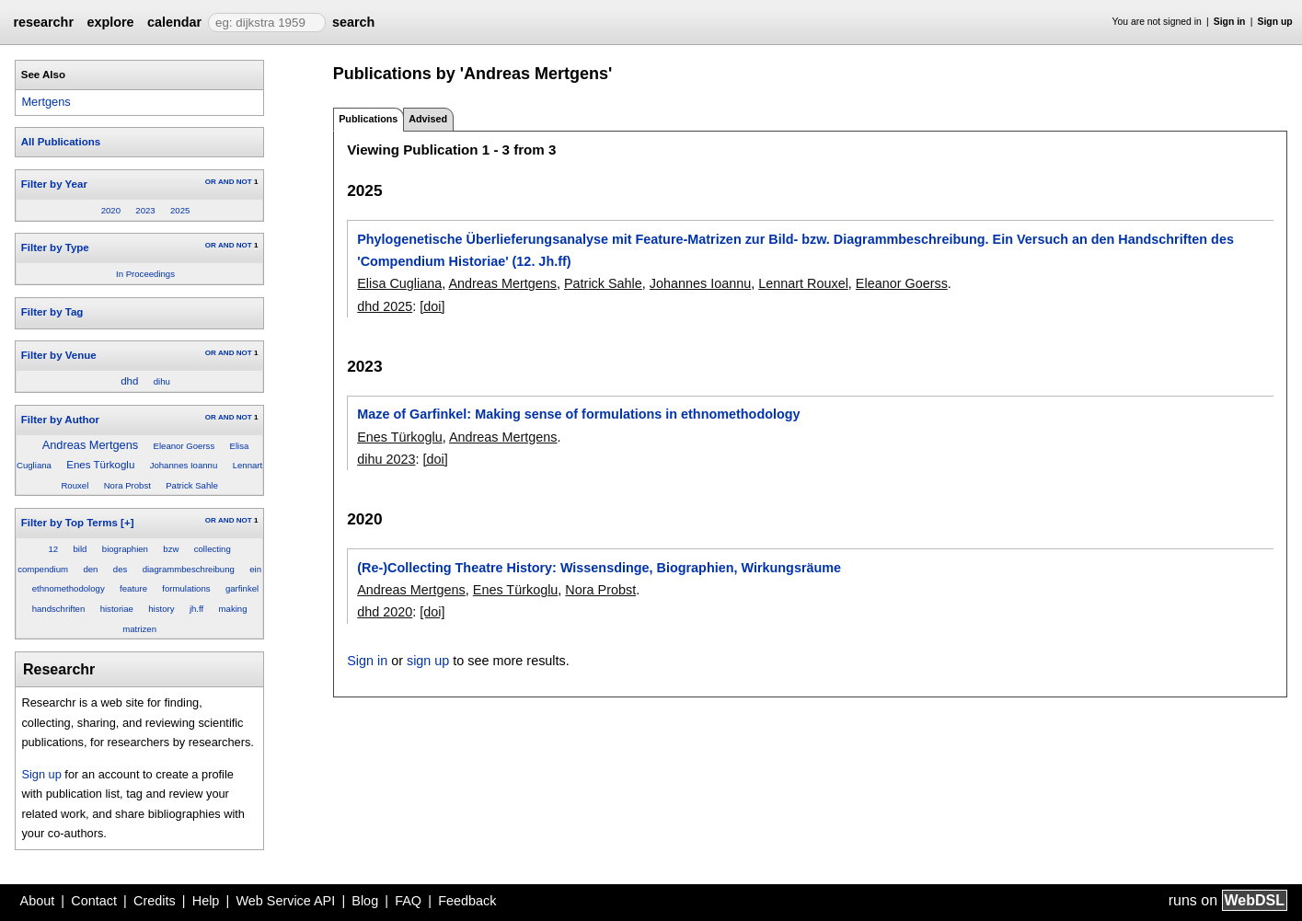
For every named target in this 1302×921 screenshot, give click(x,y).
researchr (43, 22)
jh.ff (196, 609)
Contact (94, 900)
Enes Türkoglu (100, 464)
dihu (162, 381)
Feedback (467, 900)
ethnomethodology (68, 588)
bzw (171, 549)
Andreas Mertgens (90, 445)
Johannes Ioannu (184, 465)
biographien (125, 549)
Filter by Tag (52, 311)
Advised (428, 118)
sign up (428, 660)
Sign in (1230, 22)
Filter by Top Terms (69, 522)
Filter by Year (54, 184)
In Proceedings (145, 274)
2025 (180, 210)
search (353, 22)
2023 (145, 210)
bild (80, 549)
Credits (154, 900)
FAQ (408, 900)
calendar (174, 22)
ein (255, 569)
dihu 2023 (386, 459)
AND (226, 182)
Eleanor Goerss (184, 446)
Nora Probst (127, 485)
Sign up (1275, 22)
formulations (186, 588)
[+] (127, 522)
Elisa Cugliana (399, 283)
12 (53, 549)
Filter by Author (60, 419)
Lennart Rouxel (803, 283)
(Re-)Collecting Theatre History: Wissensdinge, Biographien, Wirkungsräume (599, 567)
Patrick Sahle (192, 485)
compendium (42, 569)
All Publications (60, 141)
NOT (244, 182)
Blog (364, 900)
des (120, 569)
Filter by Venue (59, 355)
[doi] (432, 306)
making (233, 609)
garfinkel (242, 588)
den (90, 569)
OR (210, 182)
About (37, 900)
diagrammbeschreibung (189, 569)
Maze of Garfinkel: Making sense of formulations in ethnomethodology (578, 414)
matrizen (139, 629)
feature (133, 588)
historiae (116, 609)
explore (109, 22)
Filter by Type (55, 247)
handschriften (59, 609)
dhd (129, 380)
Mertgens (45, 102)
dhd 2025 (384, 306)
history (161, 609)
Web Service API (285, 900)
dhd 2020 (384, 611)
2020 (111, 210)
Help (206, 900)
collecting (212, 549)
